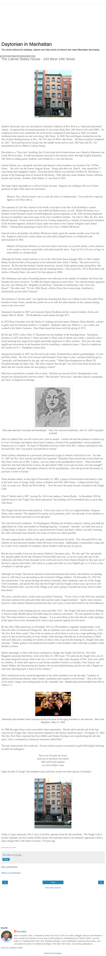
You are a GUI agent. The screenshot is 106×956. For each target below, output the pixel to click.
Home (53, 882)
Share (6, 859)
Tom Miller (22, 932)
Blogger (58, 953)
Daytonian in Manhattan (26, 44)
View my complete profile (12, 948)
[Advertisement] (53, 21)
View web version (53, 888)
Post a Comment (11, 872)
